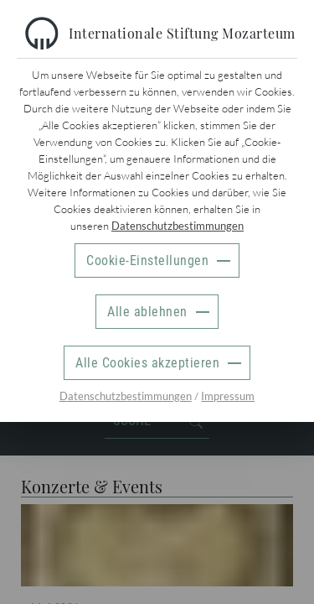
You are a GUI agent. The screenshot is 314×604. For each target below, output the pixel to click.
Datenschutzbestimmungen (177, 225)
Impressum (228, 396)
